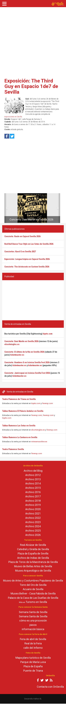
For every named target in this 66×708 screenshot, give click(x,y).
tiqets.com (35, 403)
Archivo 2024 (33, 526)
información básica (33, 629)
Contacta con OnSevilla (50, 686)
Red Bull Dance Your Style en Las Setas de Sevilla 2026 (28, 244)
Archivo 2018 (33, 500)
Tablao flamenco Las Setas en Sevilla (18, 425)
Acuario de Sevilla (33, 589)
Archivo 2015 (33, 487)
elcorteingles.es (38, 430)
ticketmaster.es (17, 355)
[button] (5, 208)
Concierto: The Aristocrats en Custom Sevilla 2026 (26, 266)
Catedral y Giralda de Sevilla (33, 549)
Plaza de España (33, 666)
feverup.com (47, 403)
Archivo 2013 (33, 479)
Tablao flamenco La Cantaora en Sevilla (19, 437)
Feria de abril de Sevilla (33, 639)
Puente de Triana (33, 670)
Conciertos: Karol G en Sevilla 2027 (20, 251)
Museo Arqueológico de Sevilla (33, 570)
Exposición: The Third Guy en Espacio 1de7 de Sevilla (31, 86)
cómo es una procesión (33, 620)
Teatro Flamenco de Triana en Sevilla (19, 399)
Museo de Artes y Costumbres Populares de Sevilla (33, 580)
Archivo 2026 (33, 534)
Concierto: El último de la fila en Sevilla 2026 (24, 352)
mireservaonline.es (39, 441)
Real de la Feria (33, 643)
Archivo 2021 (33, 513)
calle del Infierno (33, 647)
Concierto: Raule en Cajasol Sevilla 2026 (22, 236)
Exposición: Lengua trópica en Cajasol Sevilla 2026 (27, 259)
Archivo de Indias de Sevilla (33, 557)
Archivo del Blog (33, 470)
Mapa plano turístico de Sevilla (33, 657)
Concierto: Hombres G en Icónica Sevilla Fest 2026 (27, 362)
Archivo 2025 (33, 530)
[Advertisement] (32, 41)
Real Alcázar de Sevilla (33, 544)
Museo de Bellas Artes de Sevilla (33, 566)
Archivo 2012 (33, 475)
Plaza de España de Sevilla (33, 553)
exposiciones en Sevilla (13, 117)
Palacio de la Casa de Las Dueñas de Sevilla (33, 597)
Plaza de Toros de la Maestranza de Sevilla (33, 562)
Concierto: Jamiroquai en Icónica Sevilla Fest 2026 (27, 373)
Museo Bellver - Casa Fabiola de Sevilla (33, 593)
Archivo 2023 (33, 522)
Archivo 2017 (33, 496)
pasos (33, 624)
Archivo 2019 (33, 504)
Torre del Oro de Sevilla (33, 584)
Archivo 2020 (33, 509)
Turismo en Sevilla (36, 602)
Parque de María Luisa (33, 662)
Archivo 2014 (33, 483)
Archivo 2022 (33, 517)
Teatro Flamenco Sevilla (13, 449)
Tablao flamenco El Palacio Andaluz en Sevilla (22, 411)
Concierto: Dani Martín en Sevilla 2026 (31, 219)
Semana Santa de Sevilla (33, 612)
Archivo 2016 (33, 492)
